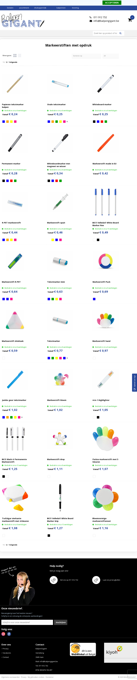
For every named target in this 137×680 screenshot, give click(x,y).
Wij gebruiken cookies (36, 677)
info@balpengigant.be (106, 20)
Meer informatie (95, 3)
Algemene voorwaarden (10, 677)
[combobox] (106, 33)
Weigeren (126, 3)
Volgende (13, 62)
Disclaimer (50, 677)
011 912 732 (100, 17)
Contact (6, 657)
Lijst (19, 55)
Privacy (6, 648)
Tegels (14, 55)
